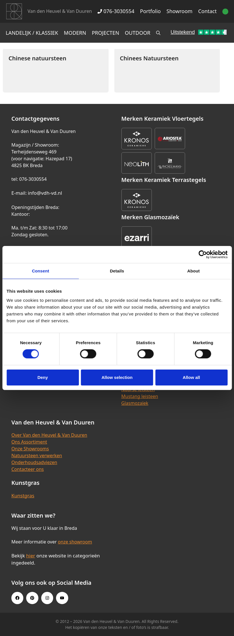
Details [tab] (117, 270)
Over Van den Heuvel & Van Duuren (49, 435)
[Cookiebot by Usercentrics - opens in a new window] (202, 254)
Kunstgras (22, 495)
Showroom (179, 11)
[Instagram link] (47, 598)
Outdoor (137, 32)
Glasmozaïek (134, 403)
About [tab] (193, 270)
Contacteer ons (27, 469)
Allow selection (117, 377)
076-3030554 (116, 11)
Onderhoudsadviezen (34, 462)
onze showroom (75, 542)
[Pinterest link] (32, 598)
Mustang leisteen (139, 396)
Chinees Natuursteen (149, 58)
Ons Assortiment (29, 442)
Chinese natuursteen (37, 58)
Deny (43, 377)
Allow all (191, 377)
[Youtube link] (62, 598)
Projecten (105, 32)
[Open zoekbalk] (158, 32)
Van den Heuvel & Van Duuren (60, 11)
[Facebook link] (17, 598)
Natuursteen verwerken (36, 455)
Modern (75, 32)
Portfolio (150, 11)
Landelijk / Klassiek (32, 32)
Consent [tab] (40, 270)
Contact (207, 11)
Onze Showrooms (30, 449)
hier (30, 555)
